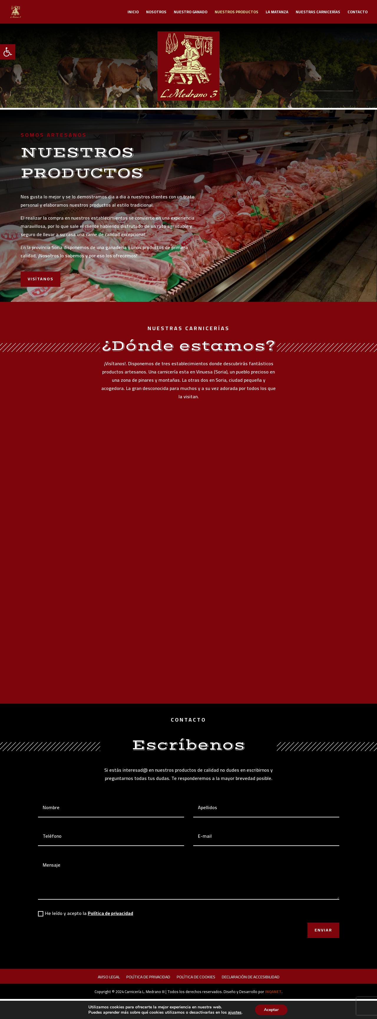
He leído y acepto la (85, 913)
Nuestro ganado (190, 12)
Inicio (133, 12)
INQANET (273, 991)
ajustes (235, 1012)
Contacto (358, 12)
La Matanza (277, 12)
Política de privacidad (110, 913)
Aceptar (271, 1010)
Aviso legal (109, 978)
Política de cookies (196, 978)
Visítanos (40, 279)
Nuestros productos (236, 12)
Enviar (323, 930)
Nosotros (156, 12)
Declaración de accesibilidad (251, 978)
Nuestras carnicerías (318, 12)
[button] (7, 52)
